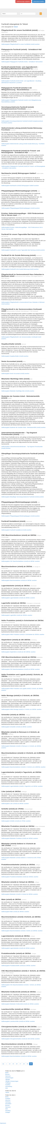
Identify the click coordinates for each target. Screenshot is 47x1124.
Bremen (7, 1074)
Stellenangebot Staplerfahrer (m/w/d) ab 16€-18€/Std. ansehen (18, 652)
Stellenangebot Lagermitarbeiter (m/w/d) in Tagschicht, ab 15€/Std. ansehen (22, 786)
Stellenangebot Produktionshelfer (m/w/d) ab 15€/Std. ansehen (18, 965)
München (7, 1100)
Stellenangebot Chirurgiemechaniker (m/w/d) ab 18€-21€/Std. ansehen (20, 1038)
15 (13, 1064)
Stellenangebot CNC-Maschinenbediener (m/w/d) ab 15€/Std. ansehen (20, 669)
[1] (3, 1064)
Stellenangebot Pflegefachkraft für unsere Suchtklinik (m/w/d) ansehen (20, 44)
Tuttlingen (8, 1083)
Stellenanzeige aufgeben (23, 1)
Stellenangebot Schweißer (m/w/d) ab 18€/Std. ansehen (16, 727)
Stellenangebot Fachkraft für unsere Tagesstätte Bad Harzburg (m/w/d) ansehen (23, 250)
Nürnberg (7, 1110)
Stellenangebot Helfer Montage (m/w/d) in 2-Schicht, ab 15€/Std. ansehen (21, 709)
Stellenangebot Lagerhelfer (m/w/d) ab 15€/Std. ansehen (16, 615)
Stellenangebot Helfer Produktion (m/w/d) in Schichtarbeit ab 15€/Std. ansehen (22, 634)
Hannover (8, 1076)
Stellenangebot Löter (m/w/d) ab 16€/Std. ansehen (15, 803)
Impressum (3, 1123)
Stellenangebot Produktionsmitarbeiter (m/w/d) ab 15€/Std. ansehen (19, 876)
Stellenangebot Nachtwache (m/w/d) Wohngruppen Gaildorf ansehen (20, 185)
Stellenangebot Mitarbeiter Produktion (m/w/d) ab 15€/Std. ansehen (19, 838)
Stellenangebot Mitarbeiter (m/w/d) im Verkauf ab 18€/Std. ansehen (19, 894)
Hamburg (7, 1102)
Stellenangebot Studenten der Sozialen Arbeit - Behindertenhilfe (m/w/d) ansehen (23, 427)
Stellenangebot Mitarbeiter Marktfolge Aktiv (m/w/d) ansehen (17, 391)
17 (20, 1064)
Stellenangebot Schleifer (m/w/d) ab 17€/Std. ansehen (16, 821)
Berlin (6, 1072)
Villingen (7, 1079)
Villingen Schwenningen (11, 1081)
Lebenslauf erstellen (38, 1)
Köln (6, 1088)
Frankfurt (7, 1084)
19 (27, 1064)
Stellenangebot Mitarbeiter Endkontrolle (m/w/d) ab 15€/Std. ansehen (20, 1004)
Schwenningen (9, 1077)
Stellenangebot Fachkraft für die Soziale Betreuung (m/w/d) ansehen (20, 269)
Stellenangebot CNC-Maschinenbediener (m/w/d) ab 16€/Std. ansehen (20, 561)
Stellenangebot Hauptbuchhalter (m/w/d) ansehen (14, 356)
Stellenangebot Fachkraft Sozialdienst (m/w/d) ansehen (16, 530)
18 (24, 1064)
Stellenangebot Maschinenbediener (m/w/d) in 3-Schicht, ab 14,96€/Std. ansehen (23, 767)
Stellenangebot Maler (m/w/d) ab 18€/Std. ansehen (15, 911)
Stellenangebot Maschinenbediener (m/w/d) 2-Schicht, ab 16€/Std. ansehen (21, 930)
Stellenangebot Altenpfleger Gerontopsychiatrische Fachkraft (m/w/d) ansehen (22, 497)
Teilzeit (7, 1092)
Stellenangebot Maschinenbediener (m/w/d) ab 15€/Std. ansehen (19, 580)
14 (9, 1064)
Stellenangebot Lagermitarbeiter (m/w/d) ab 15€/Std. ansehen (18, 598)
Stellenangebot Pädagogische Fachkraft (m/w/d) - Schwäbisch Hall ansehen (22, 61)
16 (17, 1064)
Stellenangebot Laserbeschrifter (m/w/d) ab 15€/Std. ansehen (18, 1021)
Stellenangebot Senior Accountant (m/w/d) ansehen (15, 373)
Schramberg (8, 1086)
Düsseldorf (8, 1103)
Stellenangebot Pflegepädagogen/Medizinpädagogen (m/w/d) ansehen (20, 208)
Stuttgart (7, 1112)
